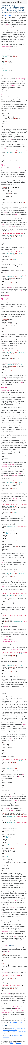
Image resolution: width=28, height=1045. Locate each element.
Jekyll (11, 1043)
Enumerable (8, 15)
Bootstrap (18, 1043)
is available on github (16, 1022)
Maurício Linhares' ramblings (12, 2)
